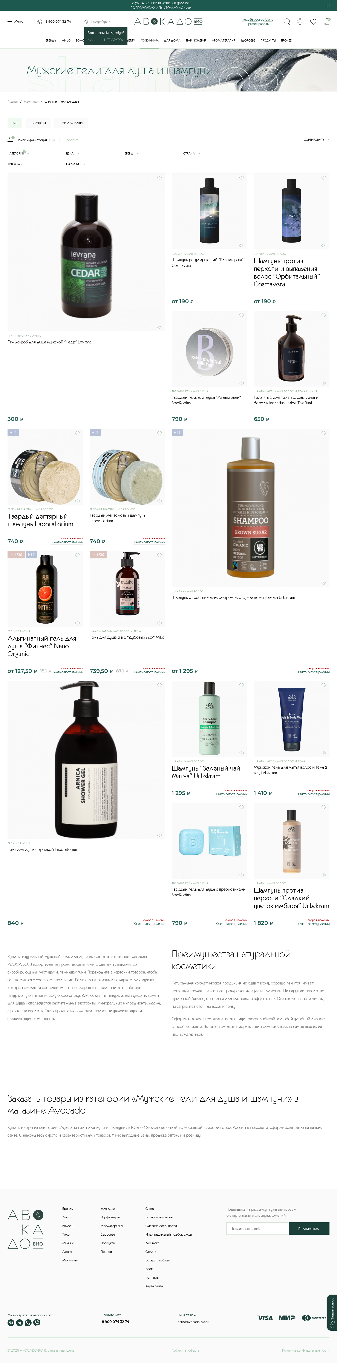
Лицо (66, 40)
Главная (13, 101)
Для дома (172, 40)
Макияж (68, 1243)
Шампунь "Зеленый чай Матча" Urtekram (206, 772)
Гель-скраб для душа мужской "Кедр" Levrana (49, 342)
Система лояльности (161, 1226)
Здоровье (247, 40)
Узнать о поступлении (67, 542)
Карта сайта (154, 1286)
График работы (258, 24)
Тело (66, 1234)
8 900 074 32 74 (58, 21)
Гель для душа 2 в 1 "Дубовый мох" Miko (127, 637)
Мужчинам (150, 40)
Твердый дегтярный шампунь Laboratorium (40, 520)
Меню (15, 21)
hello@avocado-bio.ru (257, 19)
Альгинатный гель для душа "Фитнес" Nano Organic (42, 646)
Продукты (268, 40)
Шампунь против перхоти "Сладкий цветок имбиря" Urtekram (291, 898)
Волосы (82, 40)
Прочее (286, 40)
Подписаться (309, 1229)
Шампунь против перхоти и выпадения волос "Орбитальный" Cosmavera (287, 272)
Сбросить (71, 140)
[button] (332, 1313)
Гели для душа (71, 123)
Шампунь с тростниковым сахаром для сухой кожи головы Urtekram (233, 597)
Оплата (151, 1251)
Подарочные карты (159, 1217)
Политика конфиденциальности (305, 1350)
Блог (149, 1269)
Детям (130, 40)
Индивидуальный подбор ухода (169, 1234)
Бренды (51, 40)
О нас (150, 1208)
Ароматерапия (223, 40)
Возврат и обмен (158, 1260)
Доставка (152, 1243)
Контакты (152, 1277)
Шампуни (38, 123)
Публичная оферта (185, 1350)
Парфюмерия (196, 40)
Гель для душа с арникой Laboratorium (43, 849)
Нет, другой (114, 40)
